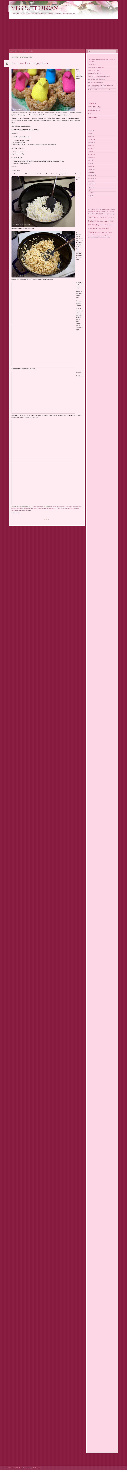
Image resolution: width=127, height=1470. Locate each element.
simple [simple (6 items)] (110, 232)
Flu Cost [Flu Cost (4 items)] (105, 217)
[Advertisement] (63, 34)
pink (42, 508)
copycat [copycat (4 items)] (103, 211)
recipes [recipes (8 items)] (98, 232)
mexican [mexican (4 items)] (90, 228)
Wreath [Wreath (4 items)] (109, 237)
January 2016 (91, 157)
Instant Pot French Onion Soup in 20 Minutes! (99, 76)
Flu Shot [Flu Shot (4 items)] (110, 217)
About (24, 51)
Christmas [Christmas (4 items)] (112, 209)
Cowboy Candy (91, 64)
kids (15, 508)
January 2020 (91, 142)
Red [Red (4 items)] (103, 232)
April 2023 (90, 133)
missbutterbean (34, 8)
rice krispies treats (68, 508)
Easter (67, 506)
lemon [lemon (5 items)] (102, 225)
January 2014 (91, 172)
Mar (7, 62)
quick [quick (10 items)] (108, 228)
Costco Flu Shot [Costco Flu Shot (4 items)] (110, 211)
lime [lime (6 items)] (105, 225)
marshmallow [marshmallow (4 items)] (111, 225)
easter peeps (72, 506)
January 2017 (91, 151)
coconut (63, 506)
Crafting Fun (36, 506)
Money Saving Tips (94, 110)
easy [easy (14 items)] (90, 217)
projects (46, 508)
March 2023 (91, 136)
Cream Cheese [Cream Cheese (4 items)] (91, 213)
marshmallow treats (28, 508)
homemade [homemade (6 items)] (105, 221)
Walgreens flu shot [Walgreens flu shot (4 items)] (97, 237)
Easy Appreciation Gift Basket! (95, 82)
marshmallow (20, 508)
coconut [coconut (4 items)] (93, 211)
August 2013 (91, 187)
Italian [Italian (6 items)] (112, 221)
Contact (30, 51)
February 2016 (91, 154)
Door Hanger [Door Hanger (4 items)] (111, 213)
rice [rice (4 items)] (106, 232)
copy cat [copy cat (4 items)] (98, 211)
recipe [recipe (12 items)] (91, 232)
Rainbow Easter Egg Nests (30, 63)
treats (16, 510)
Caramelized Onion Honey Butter (96, 67)
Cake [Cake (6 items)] (93, 209)
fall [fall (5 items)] (95, 217)
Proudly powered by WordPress (14, 1467)
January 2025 (91, 130)
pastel (35, 508)
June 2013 (90, 192)
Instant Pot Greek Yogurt (94, 70)
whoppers (28, 510)
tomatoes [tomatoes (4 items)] (90, 237)
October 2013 (91, 181)
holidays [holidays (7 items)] (97, 221)
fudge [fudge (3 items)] (113, 217)
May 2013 (90, 195)
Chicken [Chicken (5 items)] (98, 209)
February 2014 (91, 169)
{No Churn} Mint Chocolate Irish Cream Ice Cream (100, 89)
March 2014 (91, 166)
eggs (13, 508)
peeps (39, 508)
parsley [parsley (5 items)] (95, 228)
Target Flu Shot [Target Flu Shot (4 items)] (107, 235)
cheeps (54, 506)
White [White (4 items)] (104, 237)
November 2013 (92, 178)
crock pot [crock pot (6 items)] (99, 214)
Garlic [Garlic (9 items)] (90, 221)
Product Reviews (15, 51)
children (59, 506)
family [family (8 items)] (99, 217)
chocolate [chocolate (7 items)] (105, 209)
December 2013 (92, 175)
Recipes (41, 506)
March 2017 (91, 145)
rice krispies (51, 508)
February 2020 (91, 139)
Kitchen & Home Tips (94, 107)
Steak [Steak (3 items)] (102, 235)
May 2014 (90, 163)
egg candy (78, 506)
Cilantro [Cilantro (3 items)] (89, 211)
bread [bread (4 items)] (89, 209)
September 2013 (92, 184)
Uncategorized (92, 117)
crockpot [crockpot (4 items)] (105, 213)
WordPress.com (36, 1467)
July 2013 (90, 190)
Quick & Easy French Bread (94, 73)
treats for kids (21, 510)
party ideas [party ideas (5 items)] (101, 228)
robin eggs (76, 508)
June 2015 (90, 160)
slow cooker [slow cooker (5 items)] (91, 235)
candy (50, 506)
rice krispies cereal (59, 508)
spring (13, 510)
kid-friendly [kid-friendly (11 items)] (93, 224)
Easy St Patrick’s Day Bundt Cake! (96, 79)
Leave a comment (16, 513)
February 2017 (91, 148)
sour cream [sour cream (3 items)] (98, 235)
